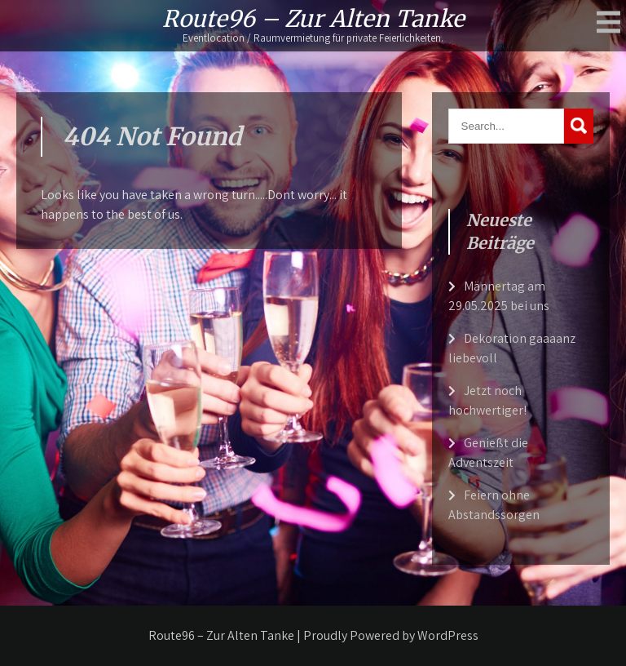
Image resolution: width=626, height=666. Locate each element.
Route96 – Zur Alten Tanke (313, 18)
